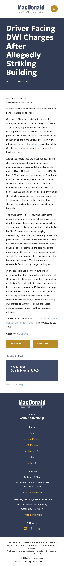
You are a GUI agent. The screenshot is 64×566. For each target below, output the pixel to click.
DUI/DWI (23, 333)
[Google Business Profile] (25, 528)
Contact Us (32, 462)
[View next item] (21, 385)
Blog (32, 456)
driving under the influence (27, 143)
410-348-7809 (32, 418)
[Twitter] (32, 528)
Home (32, 432)
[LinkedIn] (38, 528)
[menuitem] (18, 561)
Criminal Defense (32, 438)
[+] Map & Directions (32, 492)
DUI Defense (32, 444)
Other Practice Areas (32, 450)
